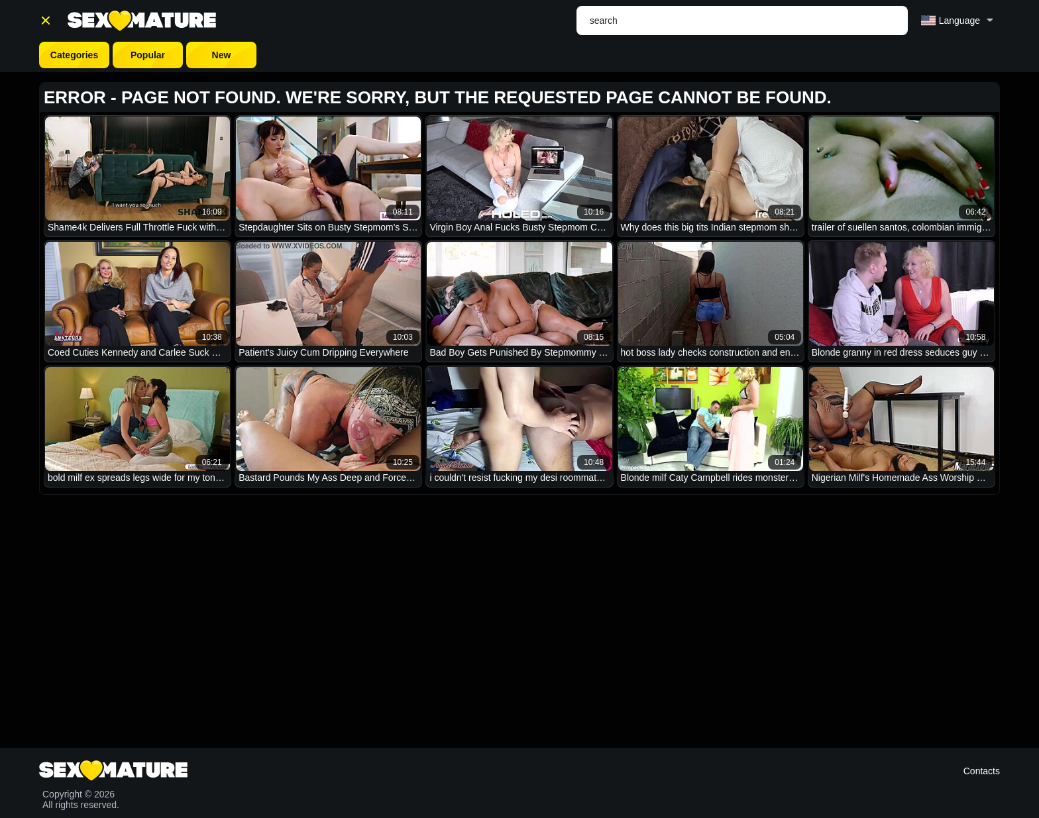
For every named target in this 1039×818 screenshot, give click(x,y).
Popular (148, 55)
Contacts (981, 771)
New (221, 55)
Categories (74, 55)
